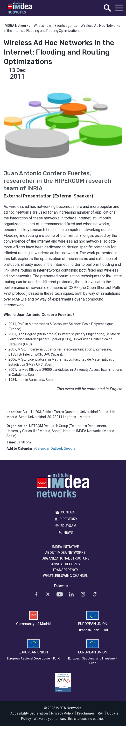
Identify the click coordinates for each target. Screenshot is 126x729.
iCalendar (42, 448)
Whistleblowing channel (65, 576)
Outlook (56, 448)
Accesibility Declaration (29, 713)
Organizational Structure (65, 558)
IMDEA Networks (63, 486)
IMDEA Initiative (65, 547)
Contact (68, 512)
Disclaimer (85, 713)
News (68, 532)
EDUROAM (68, 526)
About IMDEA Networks (65, 552)
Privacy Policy (62, 713)
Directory (68, 519)
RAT (101, 713)
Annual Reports (65, 564)
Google (69, 448)
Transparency (65, 570)
